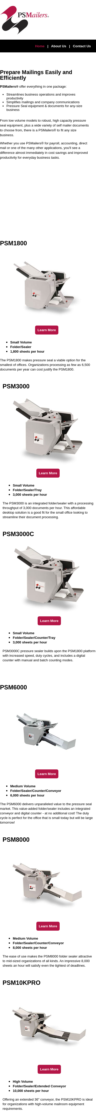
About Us (58, 46)
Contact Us (82, 46)
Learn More (47, 330)
